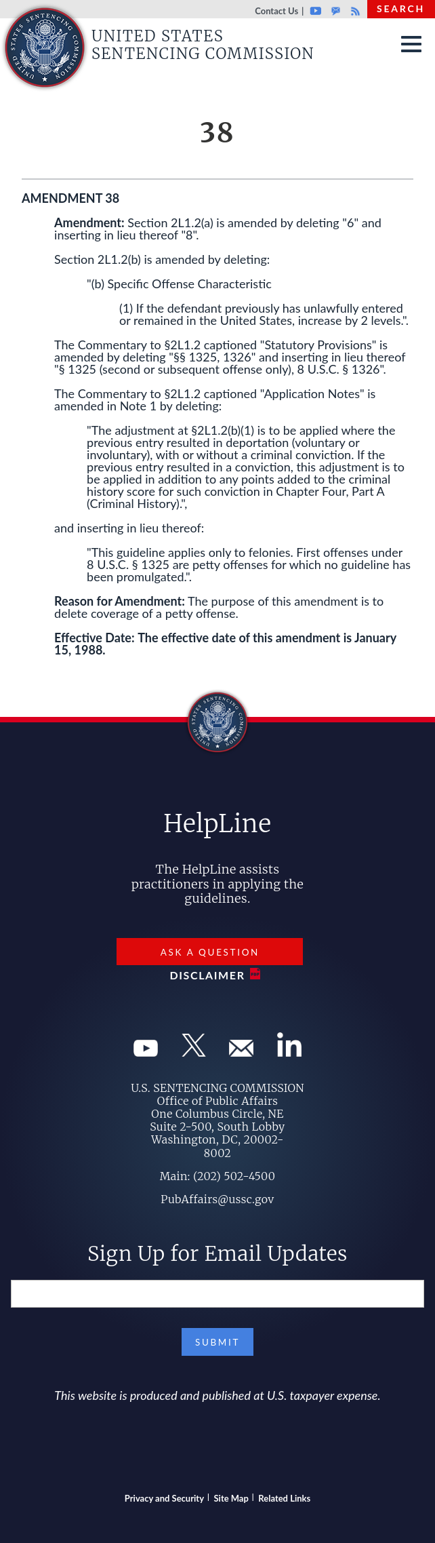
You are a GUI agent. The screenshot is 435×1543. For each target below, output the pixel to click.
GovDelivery (335, 10)
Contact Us (276, 10)
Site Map (231, 1498)
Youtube (315, 10)
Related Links (284, 1498)
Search (401, 8)
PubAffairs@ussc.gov (217, 1199)
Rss (353, 10)
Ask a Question (210, 952)
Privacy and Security (164, 1498)
